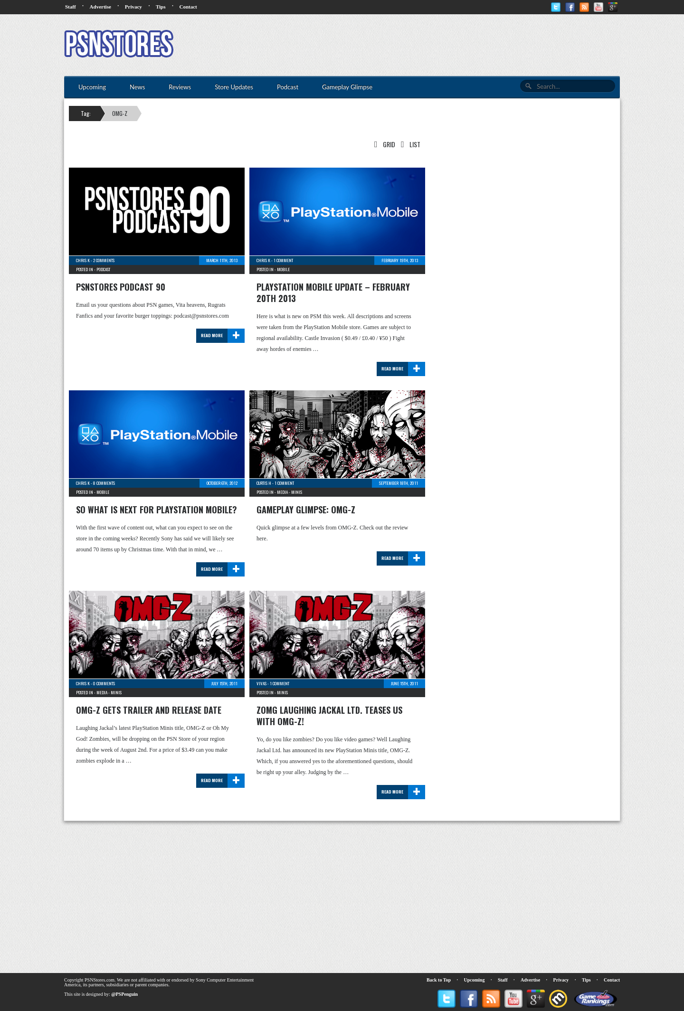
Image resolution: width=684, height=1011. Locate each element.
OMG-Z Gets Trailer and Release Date (148, 710)
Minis (296, 492)
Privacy (133, 6)
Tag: (86, 113)
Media (282, 492)
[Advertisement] (447, 45)
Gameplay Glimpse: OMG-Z (305, 509)
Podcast (103, 269)
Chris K (83, 260)
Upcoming (474, 980)
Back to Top (439, 980)
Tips (161, 6)
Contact (188, 6)
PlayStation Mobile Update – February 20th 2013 (333, 292)
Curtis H (263, 483)
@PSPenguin (124, 994)
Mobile (283, 269)
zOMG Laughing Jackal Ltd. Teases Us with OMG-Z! (329, 716)
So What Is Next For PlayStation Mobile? (156, 509)
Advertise (100, 6)
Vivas (261, 683)
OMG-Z (119, 113)
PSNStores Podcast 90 (120, 287)
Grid (382, 144)
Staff (70, 6)
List (408, 144)
